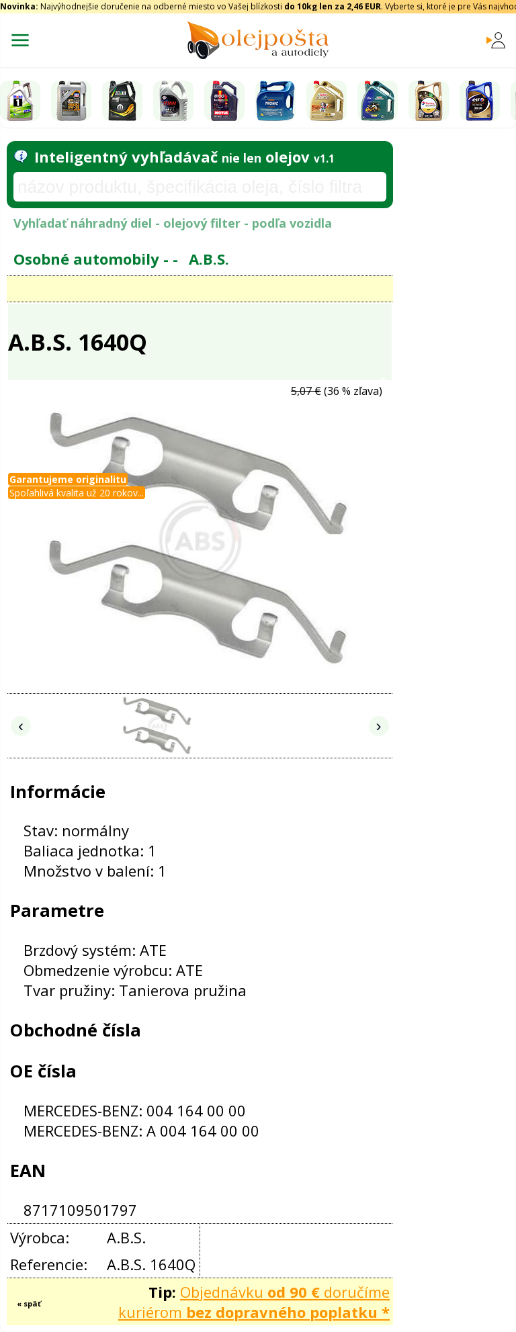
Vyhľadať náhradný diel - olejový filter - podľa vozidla (172, 223)
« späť (29, 1303)
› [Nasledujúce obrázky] (379, 726)
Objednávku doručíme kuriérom (254, 1302)
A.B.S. (209, 259)
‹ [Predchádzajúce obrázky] (21, 726)
